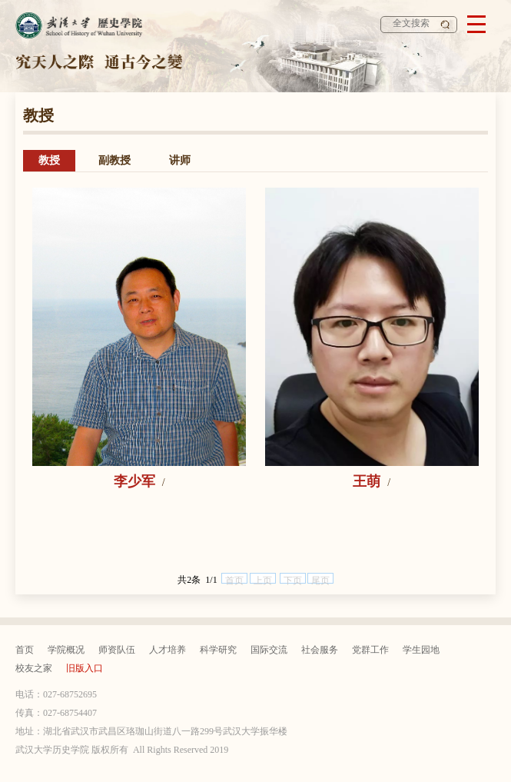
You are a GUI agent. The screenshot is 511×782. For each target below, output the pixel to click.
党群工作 (370, 649)
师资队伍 (116, 649)
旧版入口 (84, 668)
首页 (24, 649)
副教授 (114, 160)
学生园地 (421, 649)
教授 (49, 160)
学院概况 (66, 649)
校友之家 (33, 668)
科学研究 (218, 649)
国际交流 (269, 649)
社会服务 (319, 649)
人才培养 (167, 649)
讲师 (180, 160)
